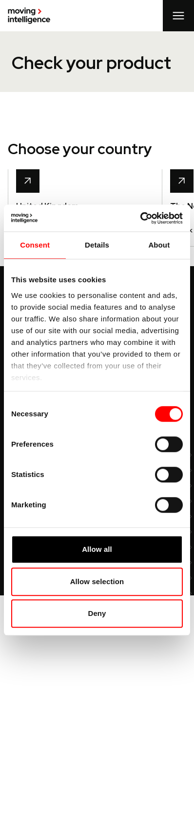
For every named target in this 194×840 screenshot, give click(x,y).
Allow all (97, 549)
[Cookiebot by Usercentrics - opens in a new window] (140, 218)
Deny (97, 613)
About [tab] (159, 245)
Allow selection (97, 581)
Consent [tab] (35, 245)
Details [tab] (97, 245)
